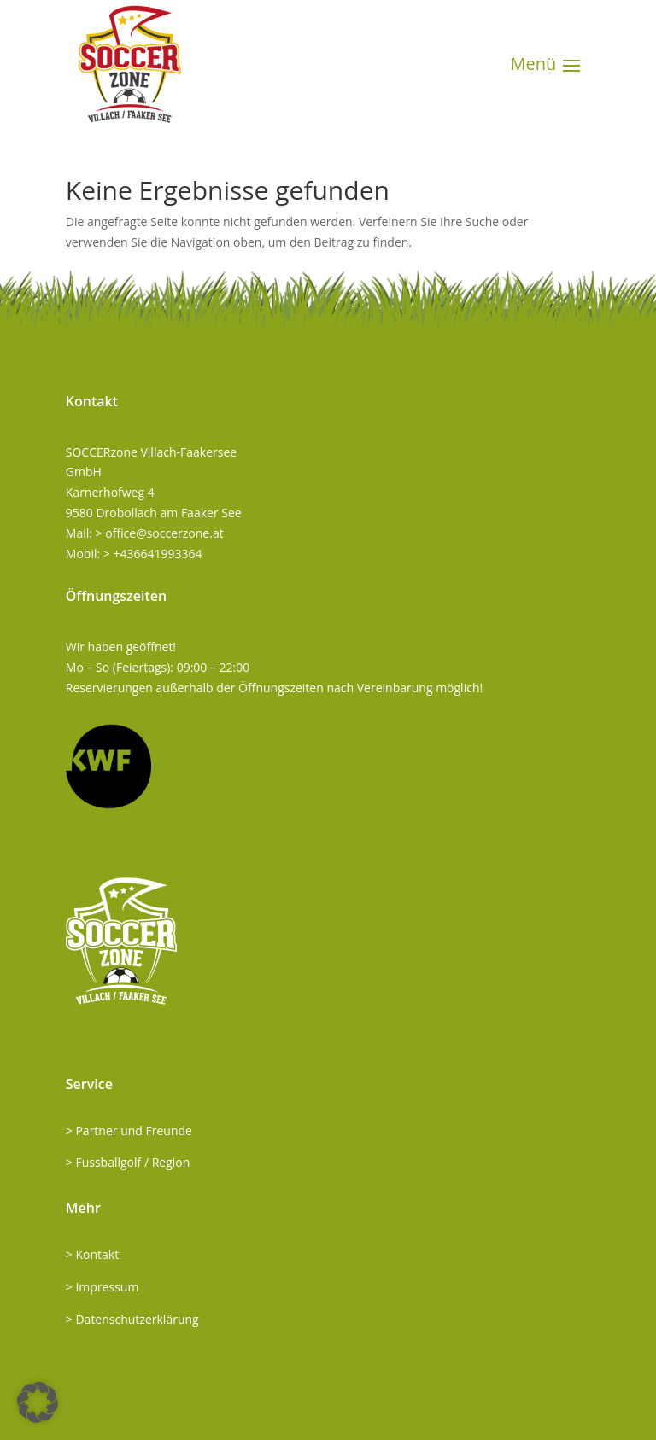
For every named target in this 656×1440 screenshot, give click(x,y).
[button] (37, 1402)
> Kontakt (92, 1254)
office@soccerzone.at (164, 533)
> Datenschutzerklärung (132, 1319)
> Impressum (102, 1287)
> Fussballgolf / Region (128, 1162)
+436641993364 (157, 553)
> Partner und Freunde (129, 1130)
